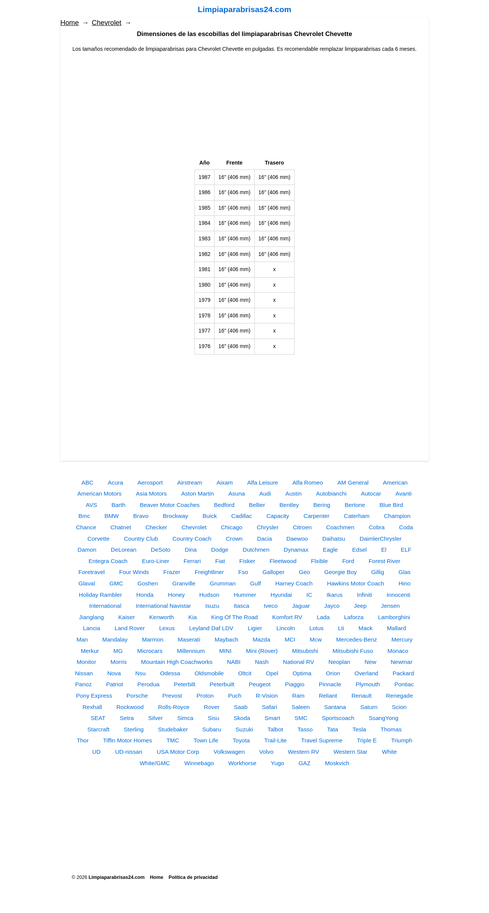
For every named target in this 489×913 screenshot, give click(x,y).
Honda (144, 594)
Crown (234, 538)
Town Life (206, 740)
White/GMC (155, 763)
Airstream (189, 482)
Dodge (219, 549)
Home (69, 23)
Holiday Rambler (100, 594)
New (370, 662)
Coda (406, 527)
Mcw (316, 639)
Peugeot (259, 684)
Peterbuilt (222, 684)
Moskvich (337, 763)
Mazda (261, 639)
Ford (348, 561)
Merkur (90, 651)
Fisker (247, 561)
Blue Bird (391, 505)
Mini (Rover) (262, 651)
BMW (111, 516)
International (105, 605)
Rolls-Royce (173, 707)
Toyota (241, 740)
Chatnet (120, 527)
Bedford (224, 505)
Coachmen (340, 527)
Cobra (377, 527)
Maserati (189, 639)
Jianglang (91, 617)
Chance (86, 527)
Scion (399, 707)
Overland (366, 673)
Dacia (264, 538)
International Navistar (163, 605)
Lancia (91, 628)
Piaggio (294, 684)
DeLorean (124, 549)
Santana (335, 707)
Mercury (402, 639)
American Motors (99, 493)
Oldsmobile (209, 673)
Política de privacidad (193, 877)
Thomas (391, 729)
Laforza (353, 617)
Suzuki (244, 729)
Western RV (303, 751)
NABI (234, 662)
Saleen (301, 707)
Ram (298, 695)
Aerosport (150, 482)
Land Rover (130, 628)
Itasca (241, 605)
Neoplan (339, 662)
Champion (397, 516)
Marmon (152, 639)
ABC (87, 482)
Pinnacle (330, 684)
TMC (172, 740)
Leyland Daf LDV (211, 628)
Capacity (278, 516)
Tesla (359, 729)
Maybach (226, 639)
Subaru (211, 729)
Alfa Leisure (262, 482)
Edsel (359, 549)
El (383, 549)
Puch (234, 695)
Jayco (331, 605)
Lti (341, 628)
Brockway (175, 516)
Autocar (371, 493)
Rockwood (130, 707)
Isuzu (212, 605)
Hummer (245, 594)
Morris (118, 662)
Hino (405, 583)
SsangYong (383, 718)
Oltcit (244, 673)
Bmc (84, 516)
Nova (114, 673)
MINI (225, 651)
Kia (192, 617)
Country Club (141, 538)
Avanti (404, 493)
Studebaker (173, 729)
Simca (185, 718)
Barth (119, 505)
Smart (272, 718)
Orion (333, 673)
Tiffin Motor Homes (127, 740)
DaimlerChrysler (380, 538)
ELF (406, 549)
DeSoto (160, 549)
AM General (353, 482)
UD (96, 751)
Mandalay (115, 639)
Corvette (98, 538)
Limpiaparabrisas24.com (244, 9)
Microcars (149, 651)
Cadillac (241, 516)
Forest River (385, 561)
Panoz (83, 684)
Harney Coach (293, 583)
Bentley (289, 505)
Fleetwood (283, 561)
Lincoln (285, 628)
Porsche (137, 695)
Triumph (401, 740)
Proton (205, 695)
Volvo (266, 751)
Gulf (255, 583)
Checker (156, 527)
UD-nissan (128, 751)
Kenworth (161, 617)
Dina (191, 549)
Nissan (84, 673)
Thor (83, 740)
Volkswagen (229, 751)
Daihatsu (333, 538)
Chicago (231, 527)
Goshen (147, 583)
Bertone (355, 505)
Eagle (330, 549)
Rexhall (92, 707)
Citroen (302, 527)
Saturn (368, 707)
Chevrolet (106, 23)
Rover (211, 707)
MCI (290, 639)
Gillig (377, 572)
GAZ (304, 763)
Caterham (357, 516)
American (395, 482)
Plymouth (368, 684)
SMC (301, 718)
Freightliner (209, 572)
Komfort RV (287, 617)
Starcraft (98, 729)
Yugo (277, 763)
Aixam (224, 482)
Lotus (316, 628)
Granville (184, 583)
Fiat (220, 561)
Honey (176, 594)
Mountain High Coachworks (177, 662)
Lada (323, 617)
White (389, 751)
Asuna (237, 493)
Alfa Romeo (307, 482)
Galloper (273, 572)
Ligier (255, 628)
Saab (241, 707)
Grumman (222, 583)
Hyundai (281, 594)
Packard (403, 673)
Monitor (86, 662)
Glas (405, 572)
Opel (272, 673)
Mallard (396, 628)
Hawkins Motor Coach (355, 583)
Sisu (213, 718)
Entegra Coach (108, 561)
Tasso (304, 729)
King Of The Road (234, 617)
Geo (304, 572)
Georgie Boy (340, 572)
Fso (243, 572)
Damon (86, 549)
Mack (365, 628)
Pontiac (404, 684)
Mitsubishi (305, 651)
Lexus (167, 628)
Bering (321, 505)
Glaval (87, 583)
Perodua (148, 684)
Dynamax (296, 549)
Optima (302, 673)
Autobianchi (331, 493)
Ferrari (192, 561)
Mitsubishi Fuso (353, 651)
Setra (127, 718)
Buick (209, 516)
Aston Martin (197, 493)
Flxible (319, 561)
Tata (332, 729)
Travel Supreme (321, 740)
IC (309, 594)
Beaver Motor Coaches (169, 505)
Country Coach (191, 538)
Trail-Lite (275, 740)
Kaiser (126, 617)
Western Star (350, 751)
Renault (362, 695)
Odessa (170, 673)
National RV (298, 662)
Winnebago (199, 763)
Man (82, 639)
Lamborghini (394, 617)
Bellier (257, 505)
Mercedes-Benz (356, 639)
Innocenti (398, 594)
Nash (261, 662)
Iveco (270, 605)
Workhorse (242, 763)
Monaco (397, 651)
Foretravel (92, 572)
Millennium (191, 651)
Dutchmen (256, 549)
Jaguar (301, 605)
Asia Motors (151, 493)
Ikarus (334, 594)
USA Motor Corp (178, 751)
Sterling (134, 729)
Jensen (390, 605)
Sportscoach (338, 718)
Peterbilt (184, 684)
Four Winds (134, 572)
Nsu (140, 673)
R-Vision (267, 695)
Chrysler (267, 527)
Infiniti (364, 594)
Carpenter (316, 516)
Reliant (328, 695)
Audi (265, 493)
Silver (155, 718)
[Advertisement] (244, 106)
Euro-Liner (155, 561)
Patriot (114, 684)
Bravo (140, 516)
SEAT (98, 718)
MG (118, 651)
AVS (91, 505)
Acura (115, 482)
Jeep (360, 605)
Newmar (401, 662)
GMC (116, 583)
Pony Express (94, 695)
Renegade (399, 695)
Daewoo (297, 538)
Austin (294, 493)
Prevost (172, 695)
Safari (269, 707)
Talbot (275, 729)
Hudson (209, 594)
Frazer (171, 572)
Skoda (241, 718)
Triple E (367, 740)
